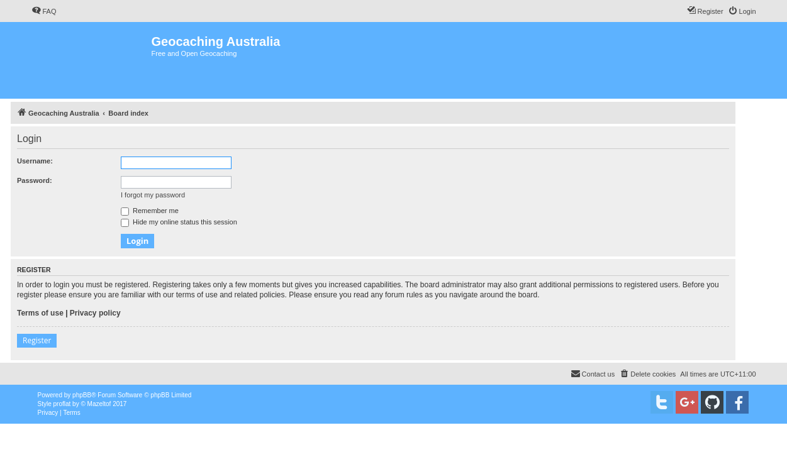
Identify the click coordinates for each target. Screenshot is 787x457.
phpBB (81, 395)
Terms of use (40, 313)
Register (37, 340)
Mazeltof (99, 403)
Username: (35, 161)
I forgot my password (153, 195)
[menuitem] (44, 11)
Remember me (150, 210)
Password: (34, 180)
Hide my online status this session (179, 222)
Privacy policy (95, 313)
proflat (62, 403)
